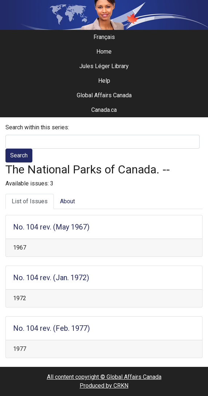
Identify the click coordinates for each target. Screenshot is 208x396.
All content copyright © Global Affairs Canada (104, 376)
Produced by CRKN (104, 385)
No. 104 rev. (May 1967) (51, 227)
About (67, 201)
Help (104, 80)
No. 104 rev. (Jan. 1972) (51, 277)
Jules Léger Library (104, 66)
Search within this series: (37, 127)
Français (104, 37)
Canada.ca (104, 109)
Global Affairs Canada (104, 95)
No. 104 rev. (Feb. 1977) (51, 328)
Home (104, 51)
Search (19, 155)
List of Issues (30, 201)
